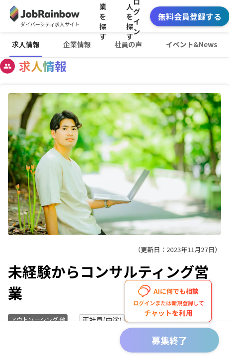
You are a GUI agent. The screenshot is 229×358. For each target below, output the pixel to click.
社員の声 (128, 44)
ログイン (136, 16)
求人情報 (26, 44)
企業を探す (102, 16)
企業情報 (77, 44)
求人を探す (129, 16)
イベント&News (191, 44)
